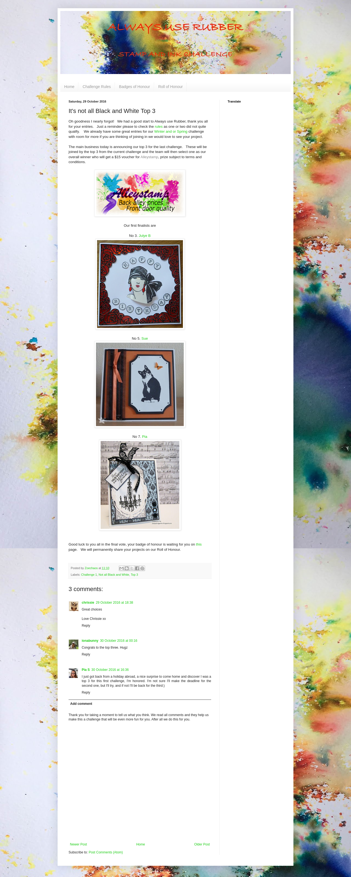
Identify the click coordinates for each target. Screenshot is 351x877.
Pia (144, 437)
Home (69, 86)
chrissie (88, 602)
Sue (144, 338)
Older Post (202, 844)
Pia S (86, 670)
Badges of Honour (134, 86)
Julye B (145, 236)
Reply (86, 626)
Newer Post (78, 844)
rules (159, 126)
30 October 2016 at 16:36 (110, 670)
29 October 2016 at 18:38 (114, 602)
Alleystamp (149, 157)
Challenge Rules (97, 86)
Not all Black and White (113, 574)
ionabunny (90, 641)
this (199, 544)
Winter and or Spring (171, 131)
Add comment (81, 704)
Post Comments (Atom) (106, 852)
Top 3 (134, 574)
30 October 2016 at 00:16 (118, 641)
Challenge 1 (89, 574)
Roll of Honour (170, 86)
